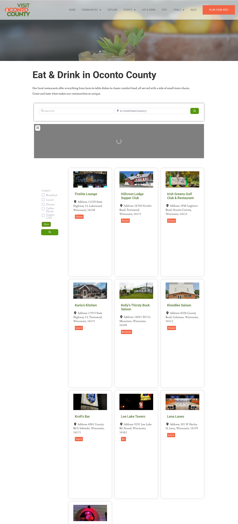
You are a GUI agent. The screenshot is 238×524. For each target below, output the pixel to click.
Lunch (50, 199)
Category (46, 190)
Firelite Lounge (86, 194)
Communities (92, 10)
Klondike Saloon (179, 305)
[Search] (194, 111)
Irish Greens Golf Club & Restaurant (180, 196)
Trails (179, 10)
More (46, 224)
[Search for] (76, 111)
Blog (194, 9)
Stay (164, 9)
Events (129, 10)
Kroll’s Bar (82, 416)
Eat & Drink (149, 9)
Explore (112, 9)
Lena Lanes (175, 416)
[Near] (152, 111)
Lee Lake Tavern (133, 416)
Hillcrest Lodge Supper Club (132, 196)
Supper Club (50, 216)
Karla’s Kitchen (86, 305)
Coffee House (50, 210)
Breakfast (51, 195)
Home (72, 9)
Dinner (50, 204)
